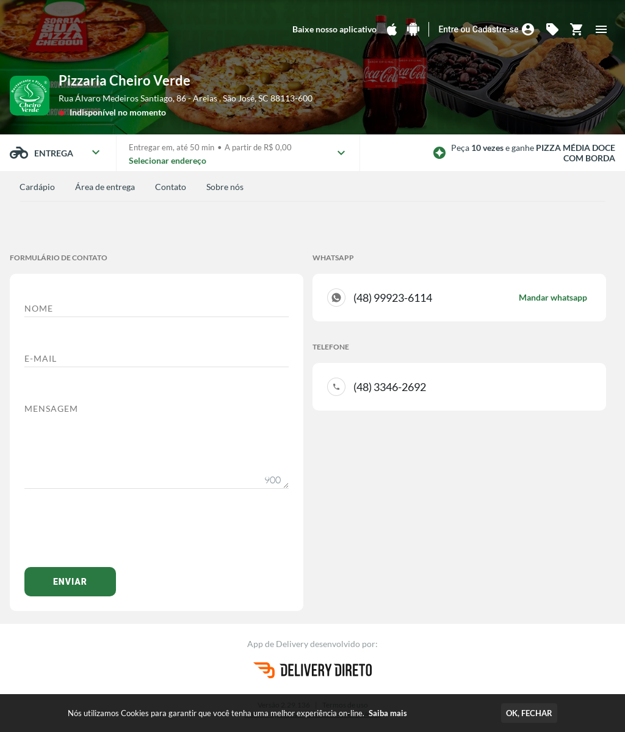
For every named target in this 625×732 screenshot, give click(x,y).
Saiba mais (388, 713)
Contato (170, 186)
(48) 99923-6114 (470, 297)
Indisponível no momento (118, 112)
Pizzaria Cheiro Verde (124, 80)
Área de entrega (105, 186)
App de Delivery (278, 644)
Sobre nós (225, 186)
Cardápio (37, 186)
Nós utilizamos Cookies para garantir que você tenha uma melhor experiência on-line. (237, 713)
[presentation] (117, 534)
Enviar (70, 582)
